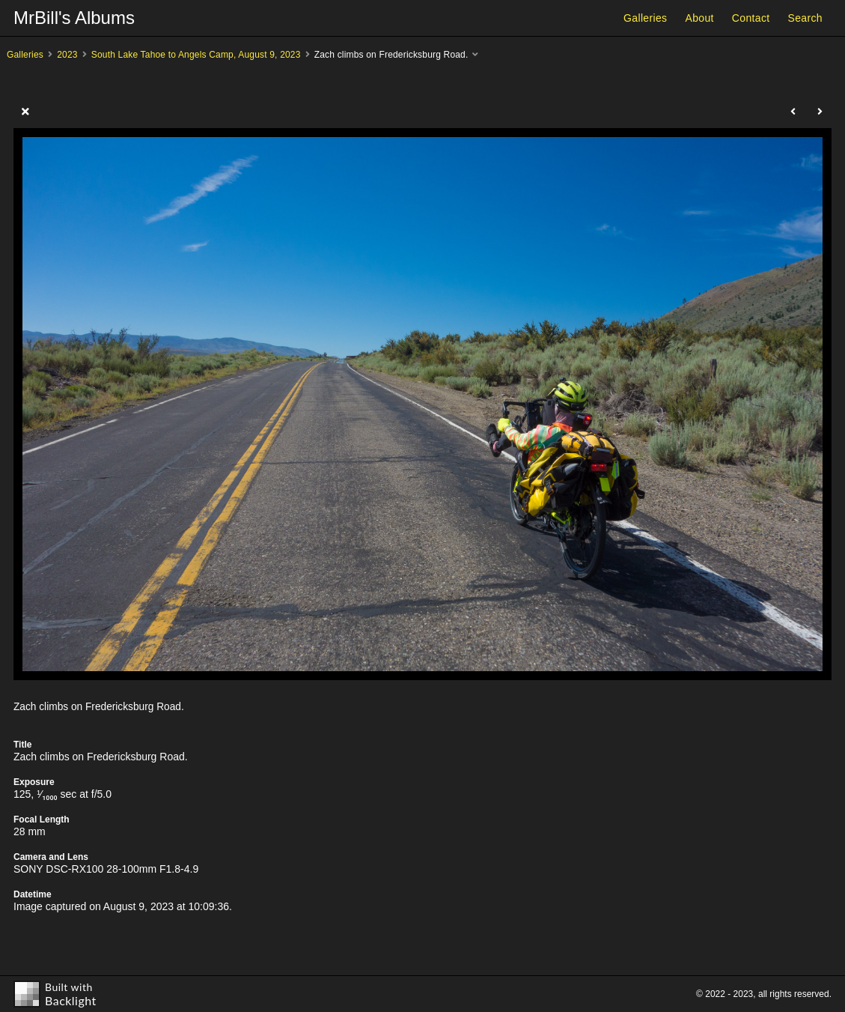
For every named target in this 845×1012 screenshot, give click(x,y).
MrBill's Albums (74, 17)
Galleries (645, 18)
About (699, 18)
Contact (751, 18)
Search (805, 18)
